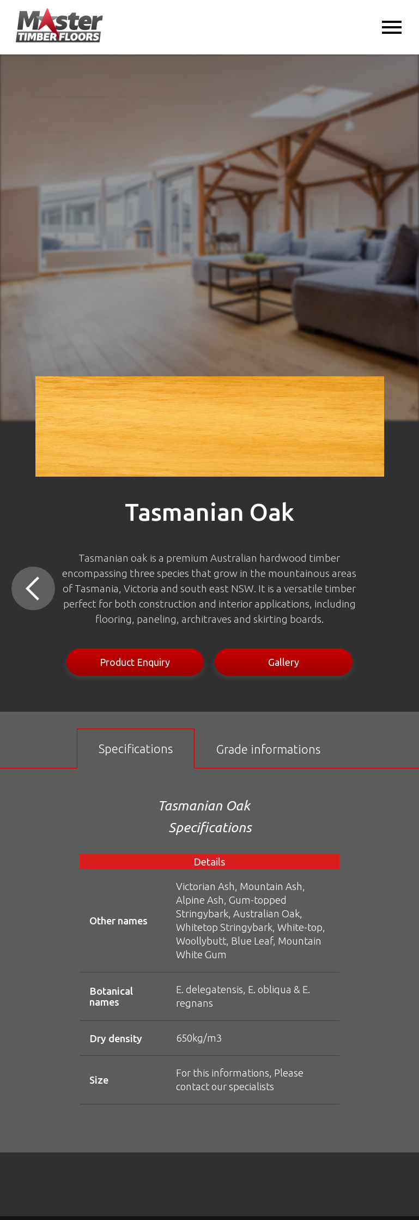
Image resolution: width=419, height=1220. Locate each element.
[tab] (136, 748)
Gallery (283, 662)
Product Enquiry (135, 662)
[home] (59, 26)
